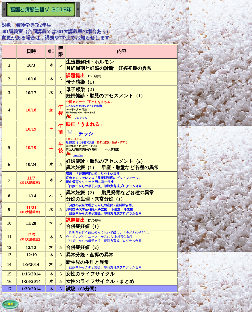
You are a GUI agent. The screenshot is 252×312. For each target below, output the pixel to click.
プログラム (80, 117)
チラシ (86, 133)
